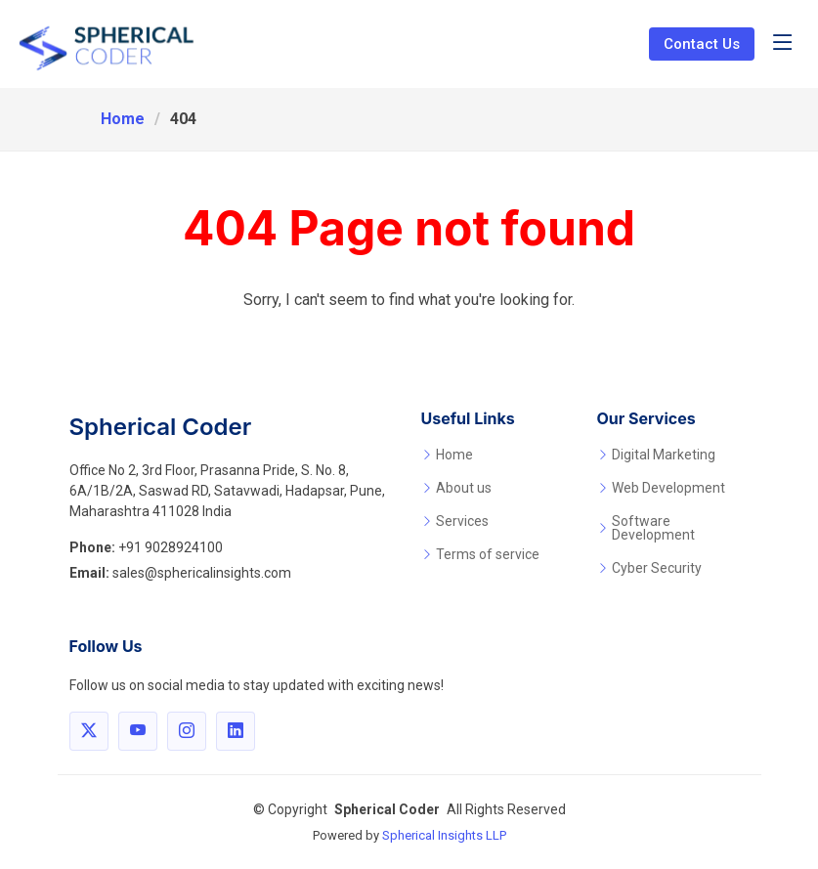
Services (462, 521)
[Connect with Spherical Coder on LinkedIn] (235, 731)
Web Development (668, 488)
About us (464, 488)
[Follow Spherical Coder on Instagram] (186, 731)
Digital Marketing (663, 454)
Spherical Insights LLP (444, 835)
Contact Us (702, 44)
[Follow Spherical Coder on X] (88, 731)
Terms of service (487, 554)
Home (123, 118)
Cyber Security (657, 568)
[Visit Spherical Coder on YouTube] (137, 731)
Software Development (653, 528)
